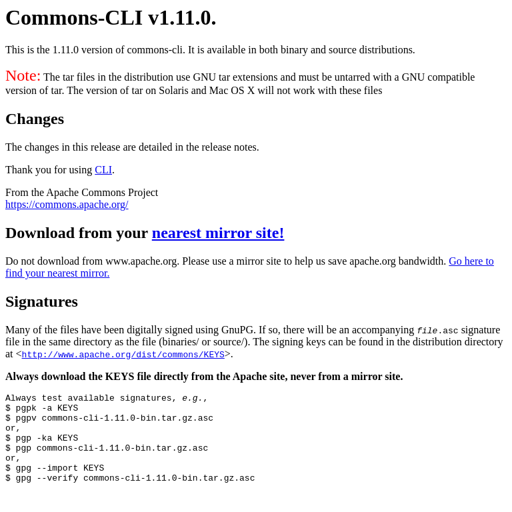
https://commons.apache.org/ (67, 204)
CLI (103, 169)
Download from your (78, 232)
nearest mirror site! (218, 232)
